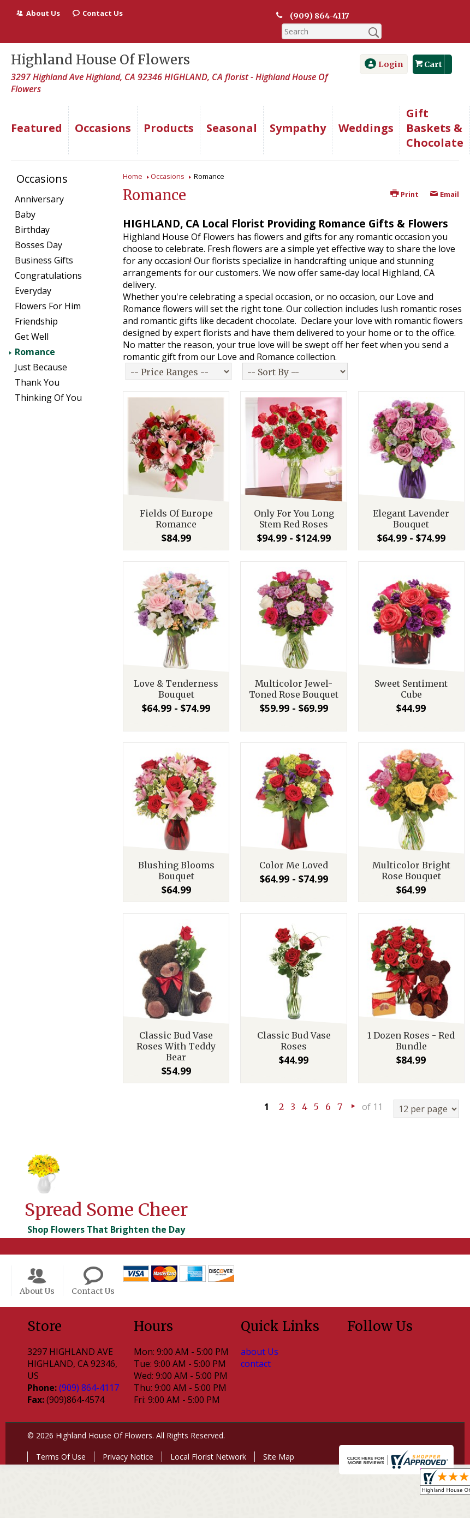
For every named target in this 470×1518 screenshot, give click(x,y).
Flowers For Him (48, 290)
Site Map (278, 1441)
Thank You (37, 367)
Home (132, 160)
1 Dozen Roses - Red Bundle (411, 1025)
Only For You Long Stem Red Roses (294, 503)
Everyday (33, 275)
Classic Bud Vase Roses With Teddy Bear (176, 1030)
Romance (35, 336)
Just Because (41, 351)
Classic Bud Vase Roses (294, 1025)
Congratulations (48, 260)
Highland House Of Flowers (100, 43)
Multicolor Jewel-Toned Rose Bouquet (293, 673)
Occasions (168, 160)
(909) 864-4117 (318, 16)
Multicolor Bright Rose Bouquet (411, 855)
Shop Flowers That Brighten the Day (106, 1214)
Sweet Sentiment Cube (411, 673)
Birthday (32, 214)
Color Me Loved (293, 849)
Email (444, 178)
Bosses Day (38, 229)
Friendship (36, 305)
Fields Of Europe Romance (176, 503)
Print (404, 178)
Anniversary (39, 183)
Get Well (32, 321)
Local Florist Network (208, 1441)
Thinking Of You (48, 382)
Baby (25, 199)
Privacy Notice (128, 1441)
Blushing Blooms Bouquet (176, 855)
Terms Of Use (61, 1441)
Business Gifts (44, 244)
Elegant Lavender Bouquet (411, 503)
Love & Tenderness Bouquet (176, 673)
